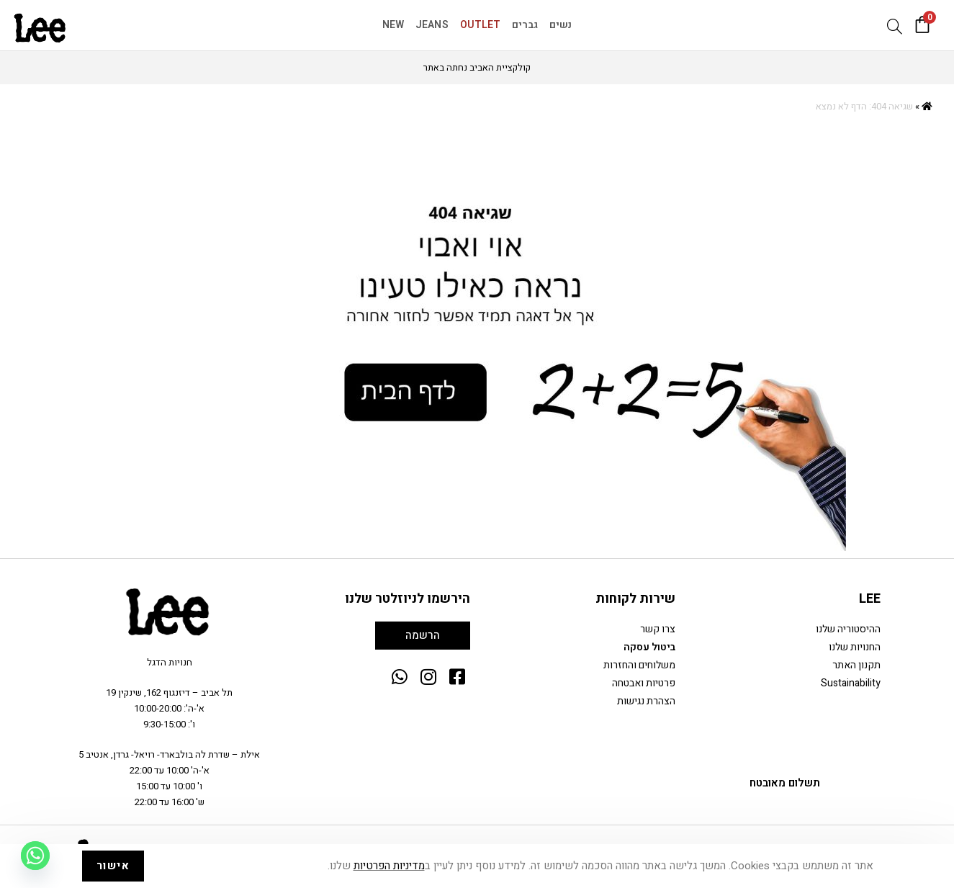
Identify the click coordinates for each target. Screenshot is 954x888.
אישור (113, 866)
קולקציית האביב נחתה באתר (477, 67)
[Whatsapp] (35, 855)
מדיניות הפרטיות (389, 866)
